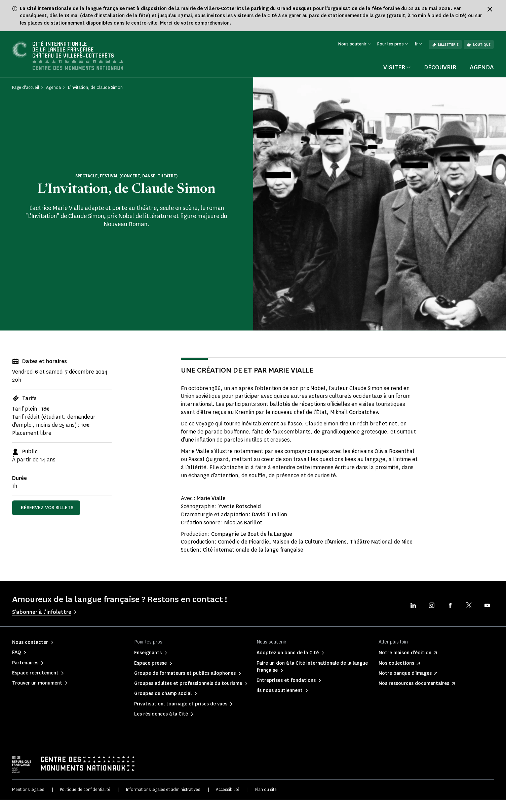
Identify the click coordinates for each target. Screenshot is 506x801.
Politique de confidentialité (85, 791)
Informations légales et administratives (163, 791)
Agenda (482, 69)
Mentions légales (28, 791)
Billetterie (445, 44)
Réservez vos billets (47, 509)
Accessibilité (227, 791)
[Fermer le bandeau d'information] (490, 9)
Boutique (479, 44)
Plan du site (266, 791)
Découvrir (440, 69)
